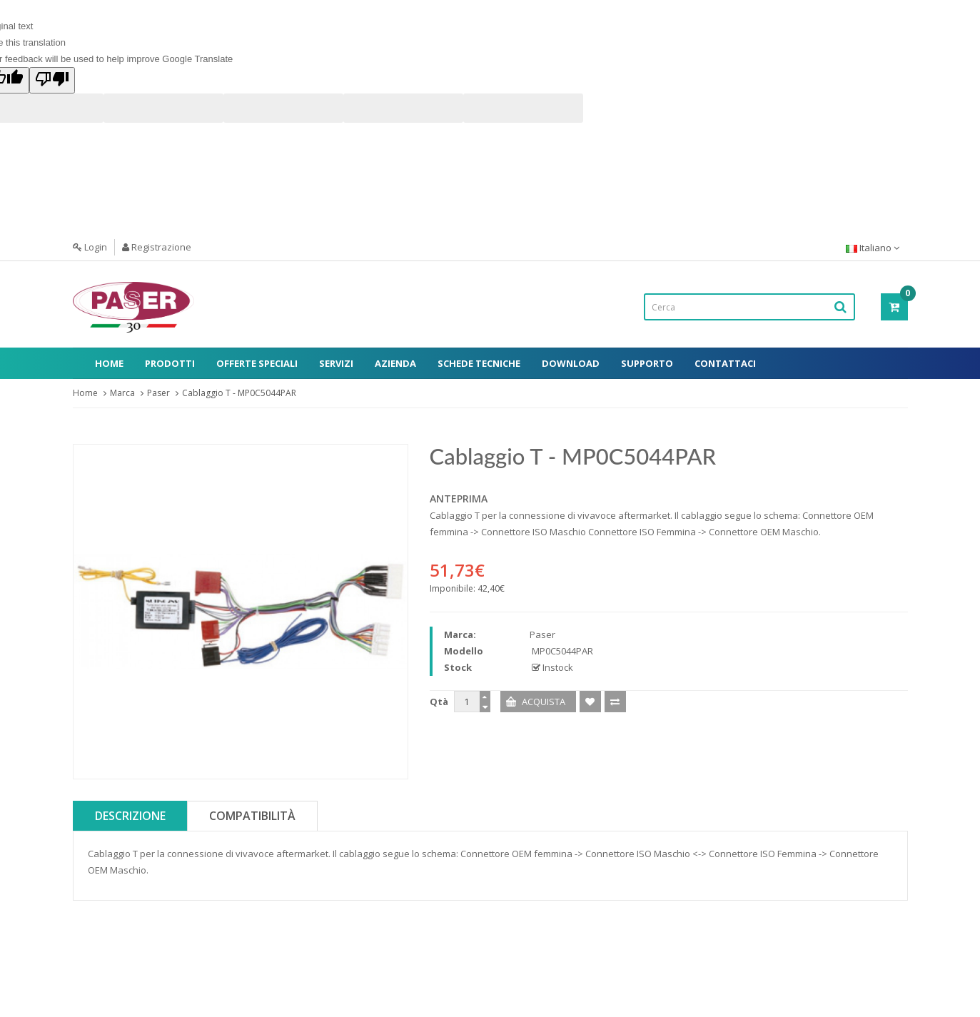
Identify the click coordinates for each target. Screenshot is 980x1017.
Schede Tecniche (479, 363)
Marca (122, 393)
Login (90, 247)
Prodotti (170, 363)
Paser (158, 393)
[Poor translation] (52, 80)
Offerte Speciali (257, 363)
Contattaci (725, 363)
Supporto (647, 363)
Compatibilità (252, 816)
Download (571, 363)
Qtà (439, 701)
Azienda (395, 363)
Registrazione (156, 247)
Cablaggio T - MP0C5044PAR (239, 393)
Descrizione (130, 816)
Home (109, 363)
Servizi (336, 363)
